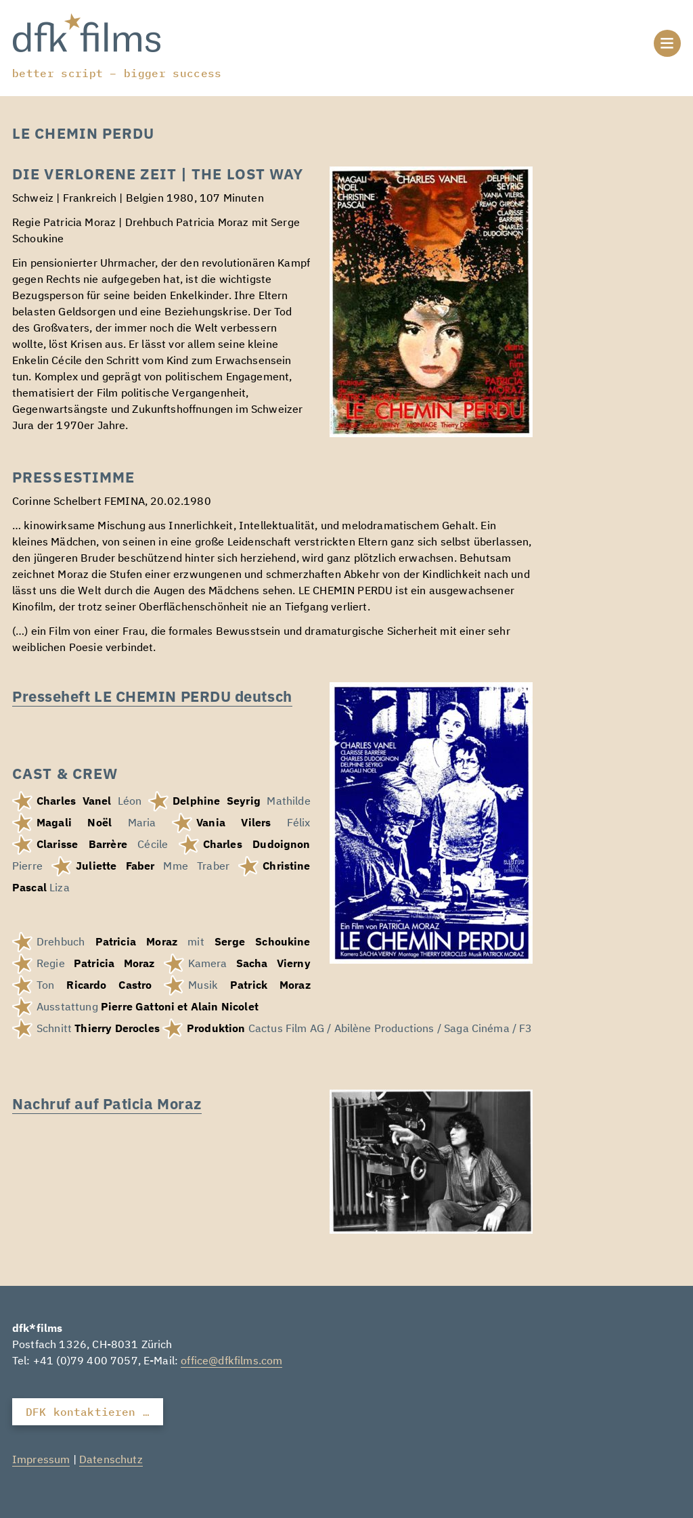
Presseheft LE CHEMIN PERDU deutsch (152, 696)
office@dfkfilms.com (231, 1361)
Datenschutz (111, 1460)
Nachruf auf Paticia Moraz (107, 1103)
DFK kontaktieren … (88, 1412)
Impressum (41, 1460)
